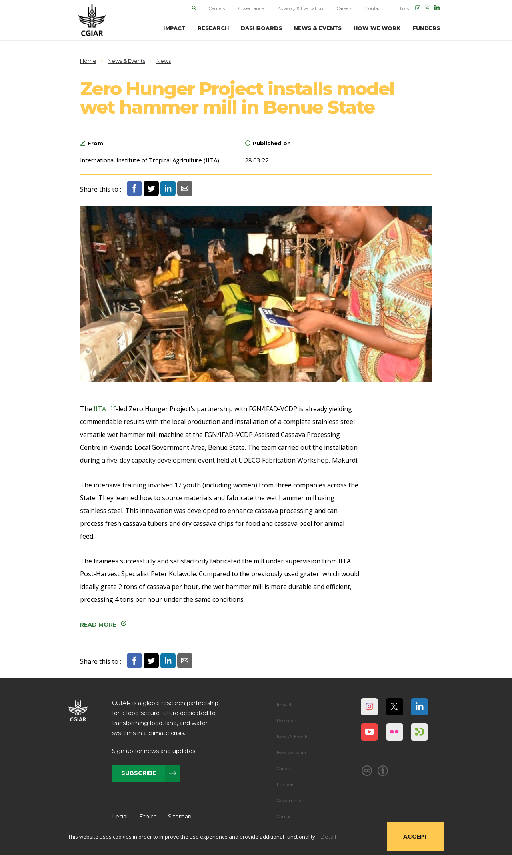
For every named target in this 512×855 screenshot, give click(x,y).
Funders (285, 784)
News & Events (292, 736)
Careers (344, 8)
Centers (217, 8)
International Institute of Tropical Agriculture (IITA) (149, 160)
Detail (328, 836)
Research (286, 720)
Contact (374, 8)
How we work (291, 752)
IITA (100, 408)
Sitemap (180, 816)
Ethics (402, 8)
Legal (120, 816)
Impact (284, 704)
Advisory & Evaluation (300, 8)
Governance (251, 8)
